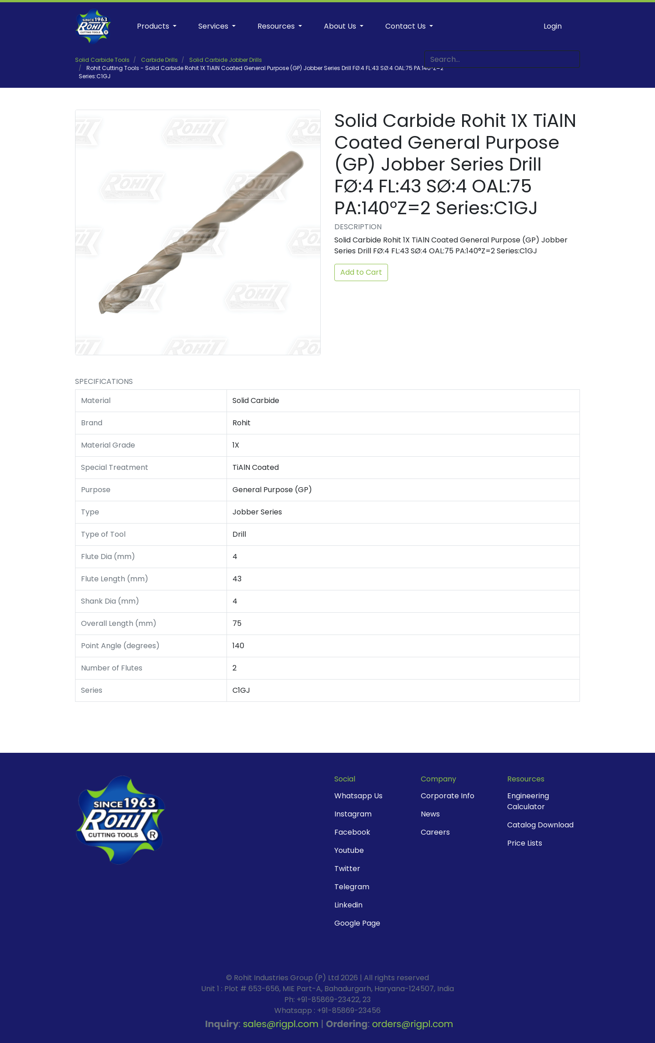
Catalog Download (540, 825)
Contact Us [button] (406, 26)
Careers (435, 832)
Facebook (352, 832)
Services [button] (214, 26)
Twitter (347, 868)
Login (553, 26)
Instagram (353, 814)
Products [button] (154, 26)
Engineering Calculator (528, 801)
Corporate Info (447, 796)
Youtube (349, 850)
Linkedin (348, 905)
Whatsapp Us (358, 796)
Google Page (357, 923)
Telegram (351, 887)
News (430, 814)
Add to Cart (361, 272)
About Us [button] (341, 26)
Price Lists (524, 843)
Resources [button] (277, 26)
